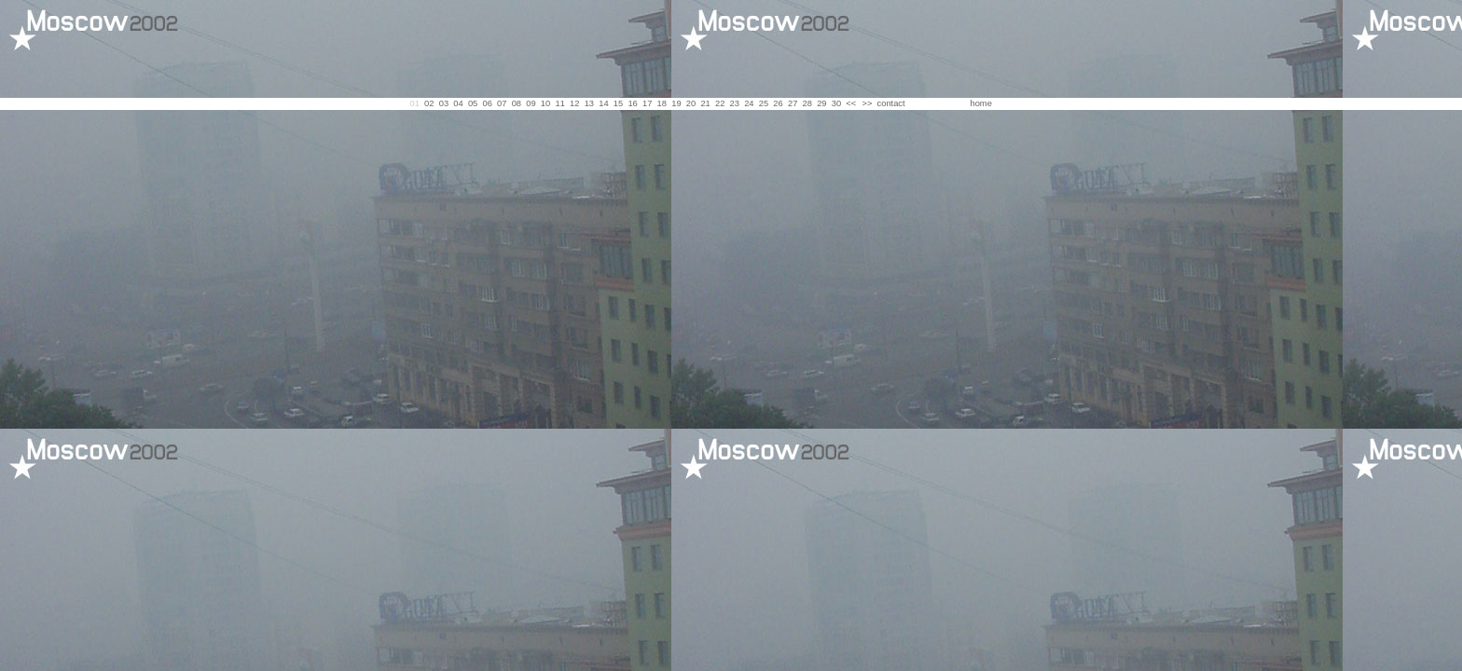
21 (705, 103)
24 (748, 103)
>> (867, 103)
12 (574, 103)
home (980, 103)
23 (734, 103)
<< (851, 103)
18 (662, 103)
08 (516, 103)
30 (836, 103)
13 (589, 103)
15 (618, 103)
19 (676, 103)
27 (792, 103)
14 (603, 103)
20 (691, 103)
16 (632, 103)
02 (429, 103)
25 (763, 103)
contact (891, 103)
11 (559, 103)
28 (807, 103)
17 (647, 103)
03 (443, 103)
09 (530, 103)
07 (501, 103)
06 (486, 103)
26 (777, 103)
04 (457, 103)
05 (472, 103)
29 (821, 103)
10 (545, 103)
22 (719, 103)
